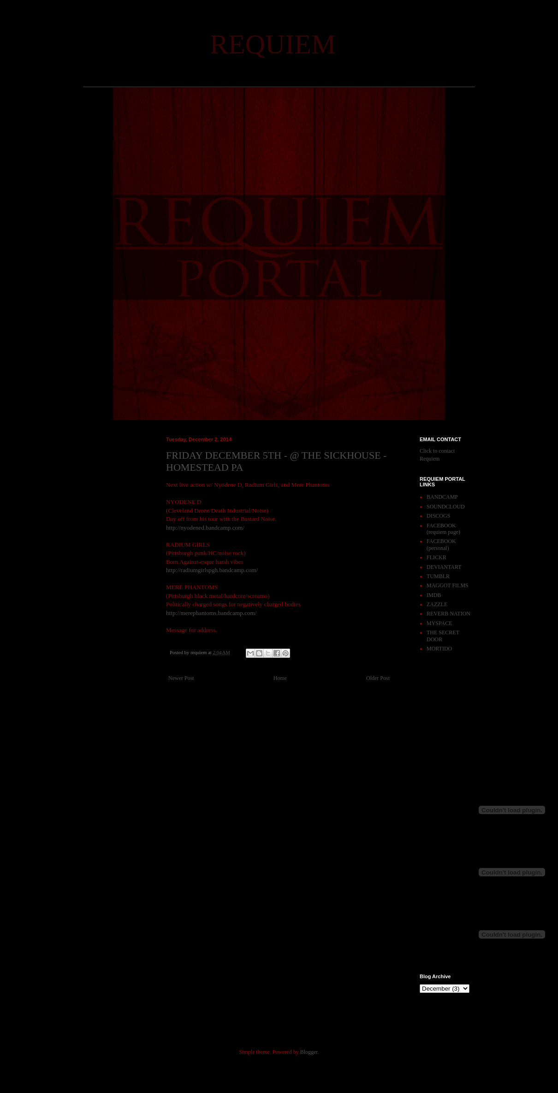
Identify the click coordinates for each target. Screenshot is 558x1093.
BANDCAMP (442, 497)
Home (280, 678)
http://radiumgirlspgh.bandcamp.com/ (212, 570)
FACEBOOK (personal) (441, 544)
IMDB (434, 595)
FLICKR (436, 557)
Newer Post (181, 678)
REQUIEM (273, 44)
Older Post (378, 678)
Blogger (309, 1052)
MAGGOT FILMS (448, 585)
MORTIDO (439, 648)
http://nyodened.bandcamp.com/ (205, 527)
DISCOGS (438, 516)
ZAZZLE (437, 604)
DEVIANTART (444, 567)
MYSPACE (439, 623)
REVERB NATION (448, 613)
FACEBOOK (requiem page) (443, 528)
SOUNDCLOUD (446, 506)
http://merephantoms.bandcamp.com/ (211, 612)
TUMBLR (438, 576)
